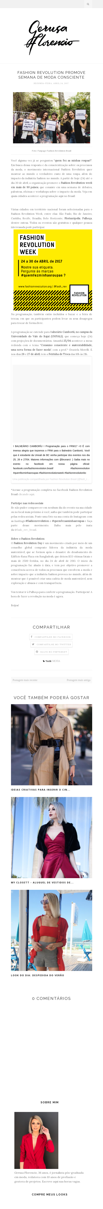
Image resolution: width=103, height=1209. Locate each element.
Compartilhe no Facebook (53, 637)
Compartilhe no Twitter (54, 644)
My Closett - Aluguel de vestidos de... (42, 882)
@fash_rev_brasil (25, 529)
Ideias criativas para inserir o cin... (40, 789)
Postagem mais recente (25, 680)
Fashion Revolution (73, 169)
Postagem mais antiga (78, 680)
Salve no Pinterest (53, 652)
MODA (56, 661)
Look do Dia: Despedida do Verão (37, 975)
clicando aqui (26, 494)
